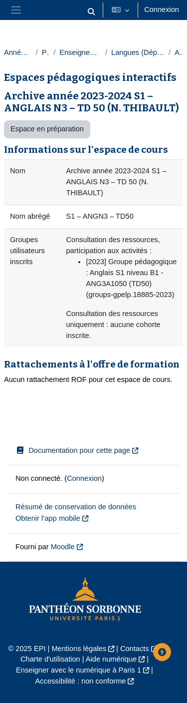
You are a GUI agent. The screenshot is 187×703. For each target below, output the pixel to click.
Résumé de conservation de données (75, 507)
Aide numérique (111, 659)
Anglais (179, 52)
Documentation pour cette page (72, 450)
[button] (92, 12)
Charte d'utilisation (50, 659)
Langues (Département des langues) (138, 52)
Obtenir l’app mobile (47, 518)
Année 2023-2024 (18, 52)
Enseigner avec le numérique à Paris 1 (78, 670)
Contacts (134, 649)
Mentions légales (78, 649)
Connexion (161, 9)
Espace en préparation (47, 129)
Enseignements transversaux (80, 52)
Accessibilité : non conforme (80, 681)
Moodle (63, 547)
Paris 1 (45, 52)
